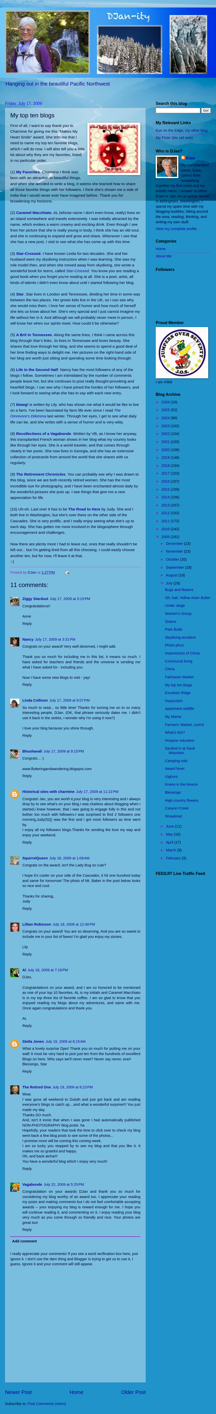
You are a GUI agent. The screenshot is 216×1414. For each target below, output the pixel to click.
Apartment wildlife (179, 709)
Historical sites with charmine (48, 792)
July (169, 583)
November (175, 551)
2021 (166, 442)
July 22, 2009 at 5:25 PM (64, 1184)
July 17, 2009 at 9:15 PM (64, 751)
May (170, 834)
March (171, 850)
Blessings (173, 792)
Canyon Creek (177, 808)
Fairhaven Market (179, 677)
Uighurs (171, 777)
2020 (166, 450)
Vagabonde (32, 1184)
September (175, 567)
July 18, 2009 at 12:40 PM (73, 924)
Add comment (24, 1241)
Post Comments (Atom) (47, 1404)
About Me (164, 256)
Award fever (175, 769)
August (172, 575)
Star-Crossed (77, 271)
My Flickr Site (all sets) (174, 138)
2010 (166, 529)
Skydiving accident (180, 637)
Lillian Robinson (36, 924)
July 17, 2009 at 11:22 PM (97, 792)
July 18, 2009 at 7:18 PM (48, 970)
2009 (166, 537)
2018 (166, 466)
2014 (166, 497)
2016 (166, 481)
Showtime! (173, 816)
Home (76, 1392)
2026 (166, 402)
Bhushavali (32, 751)
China (170, 669)
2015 (166, 489)
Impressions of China (182, 653)
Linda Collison (35, 700)
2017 (166, 473)
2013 (166, 505)
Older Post (133, 1392)
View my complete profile (176, 229)
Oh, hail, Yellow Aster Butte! (187, 598)
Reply (27, 624)
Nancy (27, 639)
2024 (166, 418)
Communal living (178, 661)
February (174, 858)
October (173, 559)
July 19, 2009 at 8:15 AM (65, 1041)
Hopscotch (174, 701)
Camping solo (176, 761)
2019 (166, 458)
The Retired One (36, 1087)
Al (24, 970)
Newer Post (18, 1392)
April (170, 842)
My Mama (173, 717)
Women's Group (178, 614)
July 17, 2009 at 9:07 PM (69, 700)
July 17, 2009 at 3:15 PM (70, 599)
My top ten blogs (178, 685)
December (175, 544)
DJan (190, 158)
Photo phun (174, 645)
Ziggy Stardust (35, 599)
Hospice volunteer (180, 740)
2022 (166, 434)
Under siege (175, 606)
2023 (166, 426)
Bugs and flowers (179, 590)
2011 (166, 521)
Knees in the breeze (181, 784)
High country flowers (181, 800)
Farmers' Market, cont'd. (185, 725)
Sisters (170, 622)
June (170, 826)
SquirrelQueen (35, 858)
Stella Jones (33, 1041)
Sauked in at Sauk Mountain (180, 750)
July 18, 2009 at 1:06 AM (69, 858)
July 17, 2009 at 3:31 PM (55, 639)
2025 (166, 410)
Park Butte (173, 629)
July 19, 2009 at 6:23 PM (72, 1087)
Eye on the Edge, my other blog (181, 130)
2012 (166, 513)
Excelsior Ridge (178, 693)
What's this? (175, 732)
